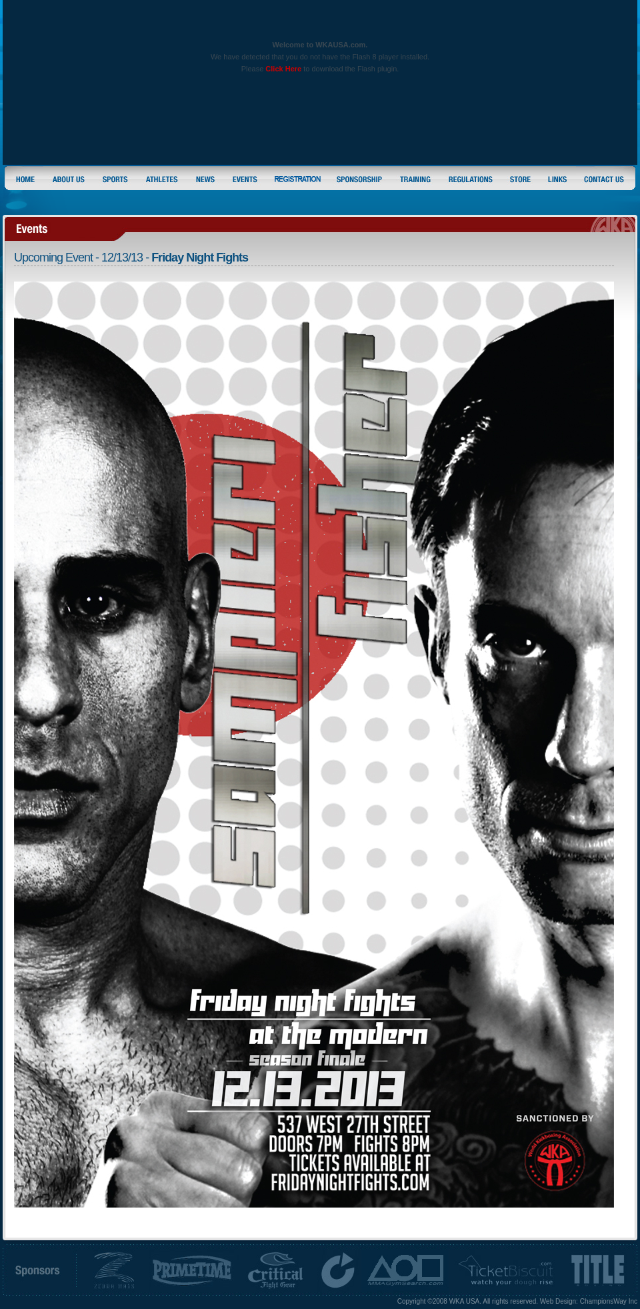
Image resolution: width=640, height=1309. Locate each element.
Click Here (283, 69)
